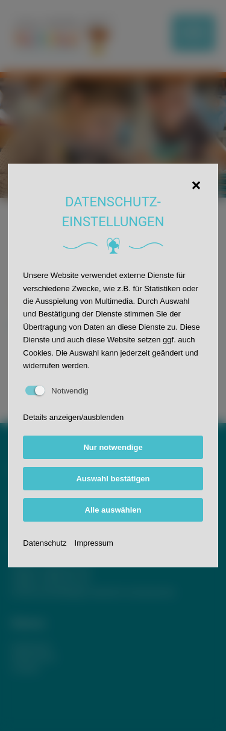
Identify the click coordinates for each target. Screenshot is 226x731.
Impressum (94, 542)
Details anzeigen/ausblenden (73, 417)
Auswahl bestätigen (112, 478)
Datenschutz (44, 542)
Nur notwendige (112, 447)
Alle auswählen (113, 509)
